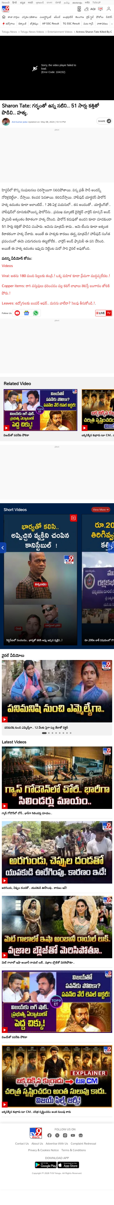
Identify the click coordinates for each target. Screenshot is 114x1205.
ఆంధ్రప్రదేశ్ (68, 16)
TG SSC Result (71, 23)
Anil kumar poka (19, 121)
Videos (7, 265)
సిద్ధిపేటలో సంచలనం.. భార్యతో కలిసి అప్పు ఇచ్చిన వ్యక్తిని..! (34, 640)
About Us (37, 1143)
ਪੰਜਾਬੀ (58, 2)
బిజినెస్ (109, 16)
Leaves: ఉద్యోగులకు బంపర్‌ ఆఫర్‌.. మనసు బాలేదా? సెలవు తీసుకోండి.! (48, 303)
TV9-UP (97, 2)
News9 (5, 2)
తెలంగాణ (80, 16)
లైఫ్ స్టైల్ (90, 16)
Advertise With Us (57, 1143)
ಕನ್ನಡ (22, 2)
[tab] (44, 733)
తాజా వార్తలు (13, 16)
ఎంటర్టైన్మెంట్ (46, 16)
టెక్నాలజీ (22, 23)
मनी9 (87, 2)
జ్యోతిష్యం (34, 23)
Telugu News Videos (32, 31)
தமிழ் (67, 2)
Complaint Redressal (83, 1143)
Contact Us (22, 1143)
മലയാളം (77, 2)
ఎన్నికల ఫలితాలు (29, 16)
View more (101, 509)
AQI (92, 9)
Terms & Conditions (73, 1150)
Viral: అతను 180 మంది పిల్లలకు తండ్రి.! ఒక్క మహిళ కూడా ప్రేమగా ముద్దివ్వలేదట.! (56, 275)
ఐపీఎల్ (57, 16)
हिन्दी (14, 2)
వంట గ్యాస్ (88, 23)
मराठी (30, 2)
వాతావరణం (102, 23)
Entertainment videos (59, 31)
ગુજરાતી (40, 2)
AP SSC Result (50, 23)
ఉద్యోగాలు (10, 23)
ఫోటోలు (100, 16)
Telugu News (9, 31)
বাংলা (49, 2)
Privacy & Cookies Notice (43, 1150)
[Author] (6, 122)
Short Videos (15, 509)
